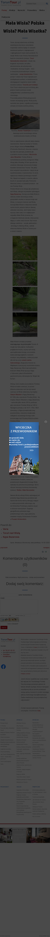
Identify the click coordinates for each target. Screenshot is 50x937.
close (43, 422)
